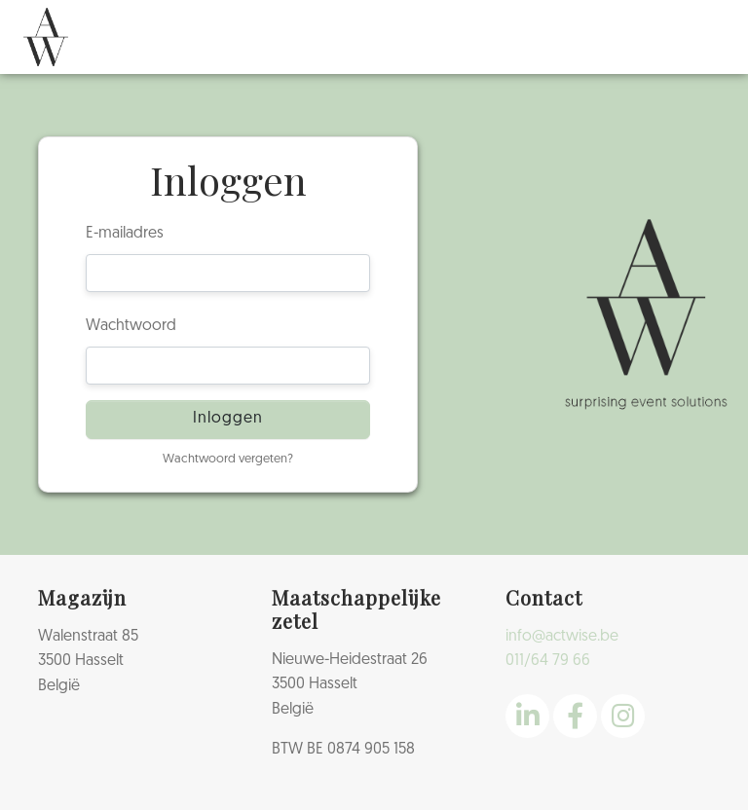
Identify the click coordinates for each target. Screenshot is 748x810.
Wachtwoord (131, 326)
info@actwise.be (561, 636)
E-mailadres (125, 233)
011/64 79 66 (547, 661)
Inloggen (228, 418)
